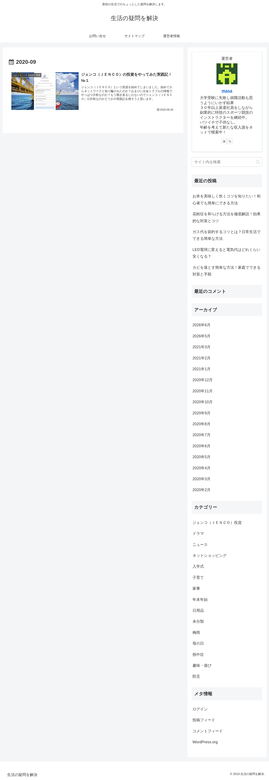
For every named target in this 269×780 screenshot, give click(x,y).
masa (227, 91)
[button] (258, 162)
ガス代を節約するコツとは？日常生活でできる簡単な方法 (227, 235)
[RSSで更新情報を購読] (230, 141)
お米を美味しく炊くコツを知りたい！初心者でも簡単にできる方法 (227, 199)
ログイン (200, 709)
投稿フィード (204, 720)
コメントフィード (208, 731)
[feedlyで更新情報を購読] (224, 141)
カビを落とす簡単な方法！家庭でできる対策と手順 (227, 270)
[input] (227, 162)
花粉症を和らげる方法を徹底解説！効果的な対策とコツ (227, 217)
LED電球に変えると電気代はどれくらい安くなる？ (226, 253)
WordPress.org (205, 742)
